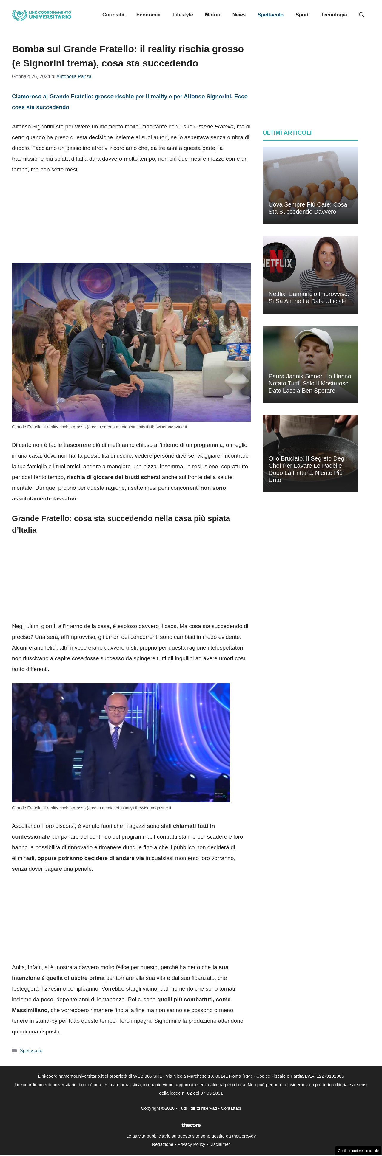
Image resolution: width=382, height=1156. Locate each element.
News (239, 15)
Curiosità (113, 15)
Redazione (162, 1144)
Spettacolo (271, 15)
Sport (302, 15)
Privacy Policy (191, 1144)
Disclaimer (219, 1144)
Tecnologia (334, 15)
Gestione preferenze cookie (358, 1150)
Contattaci (231, 1108)
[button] (361, 15)
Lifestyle (182, 15)
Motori (213, 15)
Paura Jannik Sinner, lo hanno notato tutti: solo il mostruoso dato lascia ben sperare (310, 383)
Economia (148, 15)
